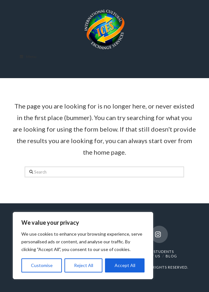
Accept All (125, 265)
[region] (83, 245)
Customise (42, 265)
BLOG (171, 256)
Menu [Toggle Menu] (27, 56)
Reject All (83, 265)
